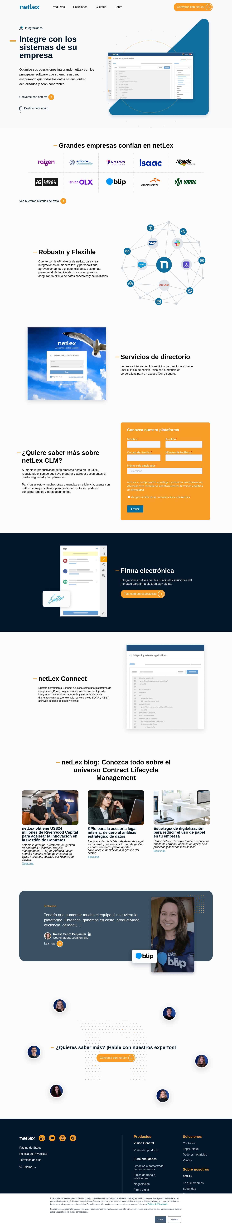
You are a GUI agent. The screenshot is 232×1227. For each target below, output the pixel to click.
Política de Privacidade (158, 1204)
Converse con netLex (194, 7)
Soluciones (80, 7)
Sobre (118, 7)
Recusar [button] (174, 1219)
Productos (58, 7)
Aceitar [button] (160, 1219)
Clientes (101, 7)
